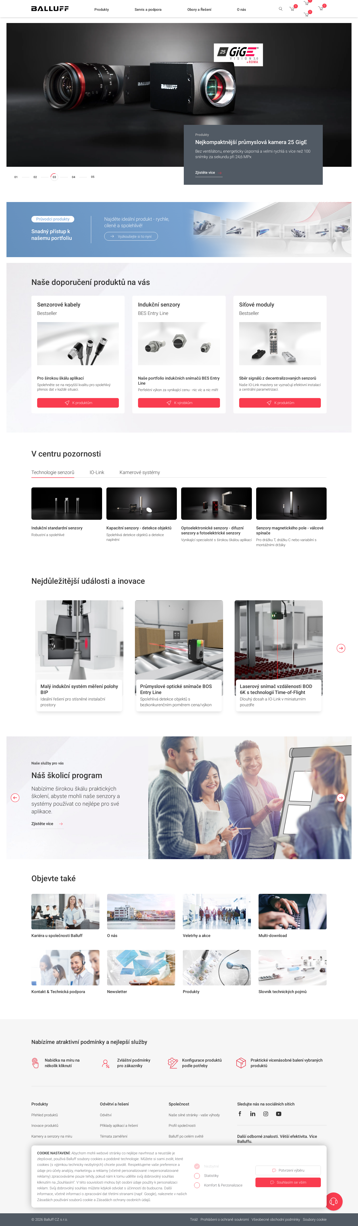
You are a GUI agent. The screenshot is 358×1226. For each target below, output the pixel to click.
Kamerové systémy (140, 472)
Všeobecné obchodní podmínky (276, 1219)
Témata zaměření (113, 1136)
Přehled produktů (44, 1115)
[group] (66, 518)
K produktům (78, 402)
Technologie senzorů (52, 473)
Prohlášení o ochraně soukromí (225, 1219)
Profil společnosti (182, 1125)
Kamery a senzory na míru (51, 1136)
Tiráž (194, 1219)
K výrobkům (179, 402)
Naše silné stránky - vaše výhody (194, 1115)
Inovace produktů (44, 1125)
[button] (101, 9)
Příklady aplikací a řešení (119, 1125)
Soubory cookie (315, 1219)
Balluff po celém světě (186, 1136)
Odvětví (105, 1115)
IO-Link (97, 472)
